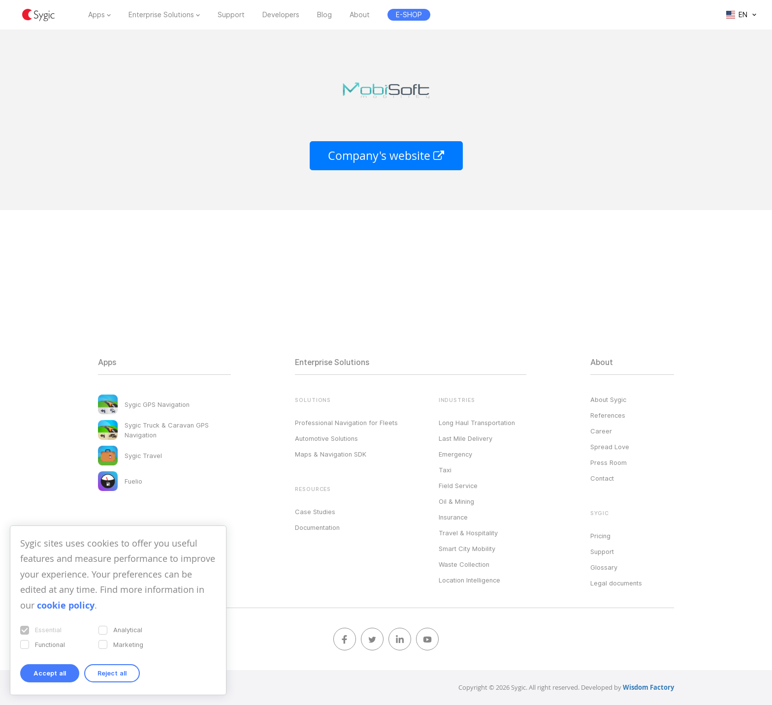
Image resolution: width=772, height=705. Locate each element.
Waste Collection (464, 564)
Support (231, 15)
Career (601, 431)
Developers (280, 15)
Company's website (386, 155)
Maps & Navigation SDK (330, 454)
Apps (96, 15)
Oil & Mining (456, 501)
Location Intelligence (469, 580)
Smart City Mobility (467, 548)
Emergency (455, 454)
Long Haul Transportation (477, 423)
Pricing (600, 536)
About (360, 15)
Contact (602, 478)
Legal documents (616, 583)
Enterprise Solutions (161, 15)
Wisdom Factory (648, 687)
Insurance (453, 517)
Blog (324, 15)
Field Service (458, 486)
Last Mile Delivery (465, 438)
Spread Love (609, 447)
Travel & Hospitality (468, 533)
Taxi (445, 470)
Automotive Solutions (326, 438)
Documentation (317, 527)
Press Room (608, 462)
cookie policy (66, 605)
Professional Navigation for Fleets (346, 423)
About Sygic (608, 399)
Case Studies (315, 512)
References (607, 415)
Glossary (603, 567)
